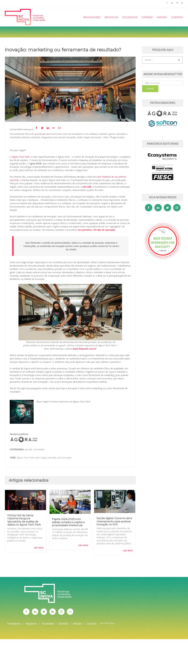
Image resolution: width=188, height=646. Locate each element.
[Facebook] (148, 207)
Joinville (28, 449)
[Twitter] (167, 207)
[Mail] (70, 611)
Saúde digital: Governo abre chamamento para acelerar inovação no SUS (114, 521)
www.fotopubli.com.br (84, 348)
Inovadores (14, 623)
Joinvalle (52, 457)
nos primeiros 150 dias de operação (96, 229)
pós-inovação (65, 457)
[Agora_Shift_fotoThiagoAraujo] (70, 89)
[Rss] (52, 611)
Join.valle (87, 186)
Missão (77, 623)
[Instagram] (177, 207)
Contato (91, 623)
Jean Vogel (40, 457)
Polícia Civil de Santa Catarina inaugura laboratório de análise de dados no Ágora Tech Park (24, 520)
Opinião (63, 623)
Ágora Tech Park (25, 457)
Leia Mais (39, 547)
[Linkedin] (158, 207)
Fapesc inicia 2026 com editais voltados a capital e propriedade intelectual (68, 522)
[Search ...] (160, 59)
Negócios (31, 623)
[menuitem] (94, 17)
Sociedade (39, 449)
